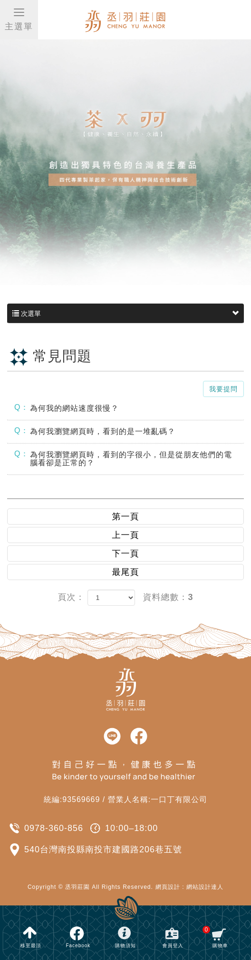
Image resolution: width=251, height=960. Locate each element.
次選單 (125, 313)
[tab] (125, 408)
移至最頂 (30, 945)
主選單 (19, 18)
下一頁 (125, 553)
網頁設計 (167, 887)
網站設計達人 (204, 887)
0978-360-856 (53, 828)
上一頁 (125, 535)
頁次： (71, 597)
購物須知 (125, 945)
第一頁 (125, 516)
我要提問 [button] (223, 389)
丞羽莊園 (125, 20)
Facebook (78, 945)
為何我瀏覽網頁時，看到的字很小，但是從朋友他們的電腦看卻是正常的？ (123, 458)
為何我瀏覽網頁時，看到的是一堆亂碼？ (94, 430)
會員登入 (173, 945)
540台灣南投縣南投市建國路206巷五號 (103, 849)
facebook (138, 736)
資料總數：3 (168, 597)
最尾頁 (125, 572)
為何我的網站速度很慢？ (66, 407)
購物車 (215, 937)
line (112, 736)
